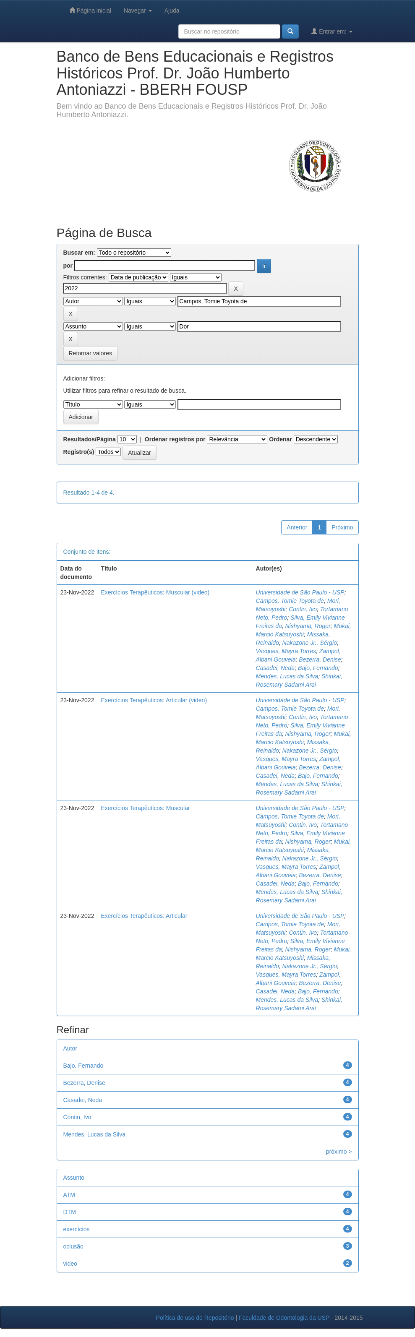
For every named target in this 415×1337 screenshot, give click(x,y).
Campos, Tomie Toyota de (290, 600)
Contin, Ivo (303, 609)
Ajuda (172, 10)
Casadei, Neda (275, 668)
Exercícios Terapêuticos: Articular (144, 915)
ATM (69, 1194)
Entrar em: (331, 31)
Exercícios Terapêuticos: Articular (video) (154, 700)
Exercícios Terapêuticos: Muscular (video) (155, 592)
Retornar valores (90, 353)
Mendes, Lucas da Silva (287, 676)
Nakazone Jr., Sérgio (309, 642)
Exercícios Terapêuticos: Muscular (145, 808)
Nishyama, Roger (308, 626)
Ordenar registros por (175, 439)
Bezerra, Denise (320, 659)
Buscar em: (79, 252)
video (70, 1263)
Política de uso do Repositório (195, 1317)
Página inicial (90, 10)
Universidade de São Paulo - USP (300, 592)
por (68, 265)
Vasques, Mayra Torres (286, 651)
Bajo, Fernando (318, 668)
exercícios (76, 1229)
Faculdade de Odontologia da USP (284, 1317)
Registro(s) (78, 451)
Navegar (138, 10)
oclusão (73, 1246)
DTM (69, 1212)
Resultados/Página (89, 439)
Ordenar (280, 439)
